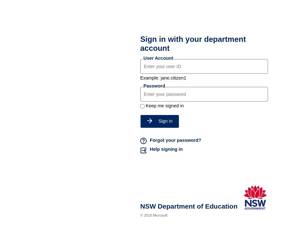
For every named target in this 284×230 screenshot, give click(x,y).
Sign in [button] (160, 121)
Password (154, 85)
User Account (158, 58)
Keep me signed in (165, 105)
